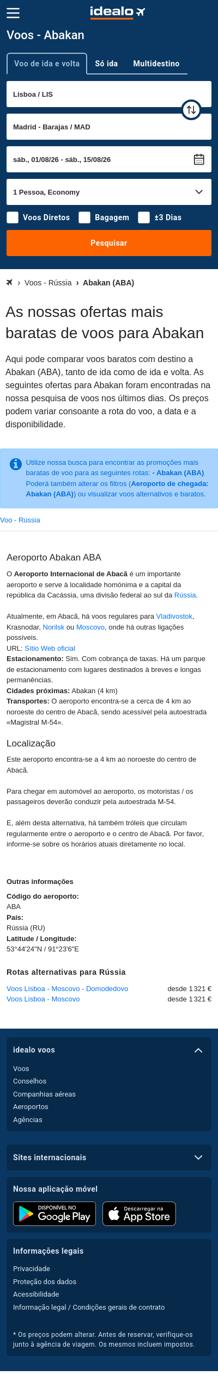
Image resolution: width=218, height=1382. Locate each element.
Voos (21, 1068)
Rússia (185, 595)
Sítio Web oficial (50, 648)
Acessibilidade (36, 1294)
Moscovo (90, 627)
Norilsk (54, 627)
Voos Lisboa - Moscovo (43, 999)
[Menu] (13, 13)
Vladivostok (174, 616)
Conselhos (29, 1081)
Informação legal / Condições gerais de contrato (89, 1307)
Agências (28, 1120)
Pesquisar (108, 243)
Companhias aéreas (44, 1094)
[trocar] (191, 109)
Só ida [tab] (106, 63)
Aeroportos (31, 1107)
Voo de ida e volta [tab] (47, 63)
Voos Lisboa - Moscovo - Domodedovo (67, 989)
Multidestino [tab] (157, 63)
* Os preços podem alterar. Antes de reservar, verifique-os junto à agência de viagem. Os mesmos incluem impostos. (104, 1339)
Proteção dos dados (44, 1282)
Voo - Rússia (20, 520)
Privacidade (31, 1269)
